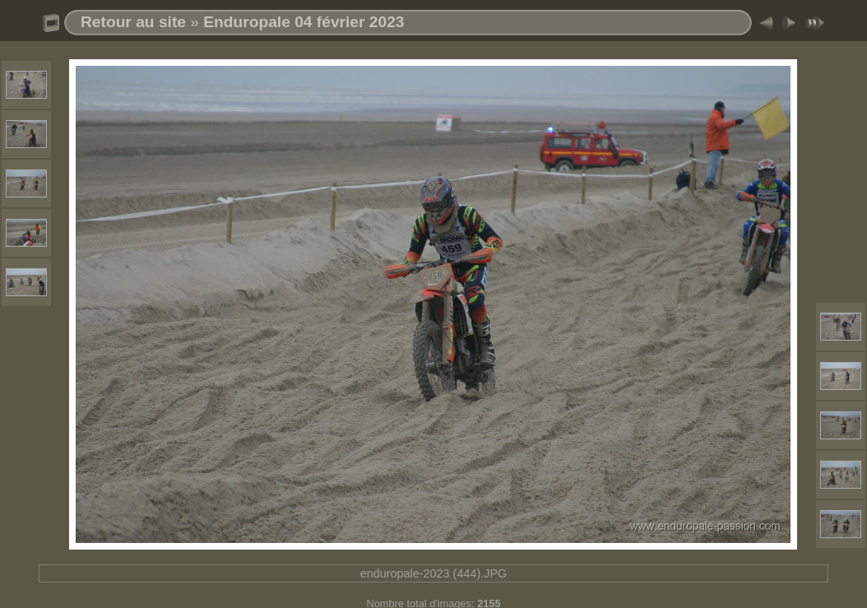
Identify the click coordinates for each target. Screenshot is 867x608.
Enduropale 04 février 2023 (303, 21)
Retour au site (133, 21)
